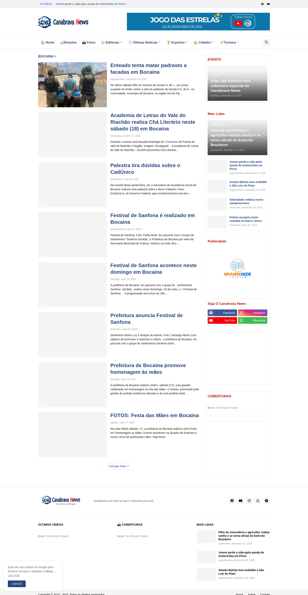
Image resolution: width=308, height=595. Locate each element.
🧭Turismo (228, 42)
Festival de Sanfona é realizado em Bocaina (152, 218)
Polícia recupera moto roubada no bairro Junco (245, 219)
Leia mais (14, 575)
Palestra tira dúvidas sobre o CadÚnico (145, 168)
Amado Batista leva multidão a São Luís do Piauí (248, 183)
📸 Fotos (88, 42)
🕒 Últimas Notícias (143, 42)
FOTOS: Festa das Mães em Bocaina (154, 415)
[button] (266, 42)
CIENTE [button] (17, 583)
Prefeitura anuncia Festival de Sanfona (146, 318)
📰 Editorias (110, 42)
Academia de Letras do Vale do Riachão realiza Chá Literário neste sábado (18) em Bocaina (152, 122)
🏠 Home (47, 42)
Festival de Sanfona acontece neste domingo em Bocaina (153, 268)
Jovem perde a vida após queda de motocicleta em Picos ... (92, 3)
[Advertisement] (237, 358)
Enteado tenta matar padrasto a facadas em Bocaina (148, 68)
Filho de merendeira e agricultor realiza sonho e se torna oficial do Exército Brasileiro (244, 536)
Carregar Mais (117, 466)
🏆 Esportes (176, 42)
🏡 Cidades (202, 42)
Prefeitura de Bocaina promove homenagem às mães (148, 368)
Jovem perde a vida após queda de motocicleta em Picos (245, 165)
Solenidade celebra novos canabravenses (246, 201)
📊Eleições (68, 42)
